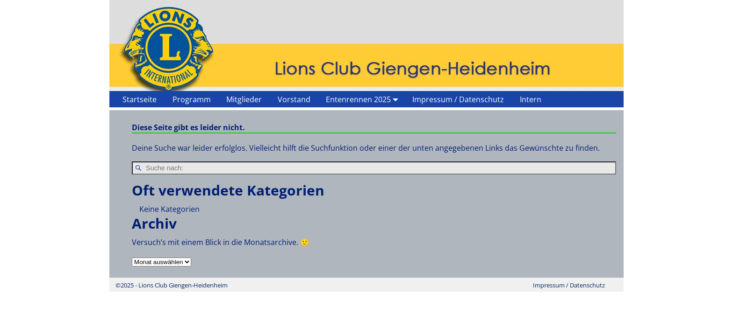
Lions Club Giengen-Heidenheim (183, 285)
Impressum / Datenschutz (458, 99)
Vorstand (294, 99)
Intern (530, 99)
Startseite (139, 99)
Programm (191, 99)
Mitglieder (244, 99)
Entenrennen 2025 (364, 99)
